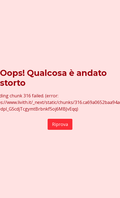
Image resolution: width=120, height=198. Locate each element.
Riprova (60, 124)
